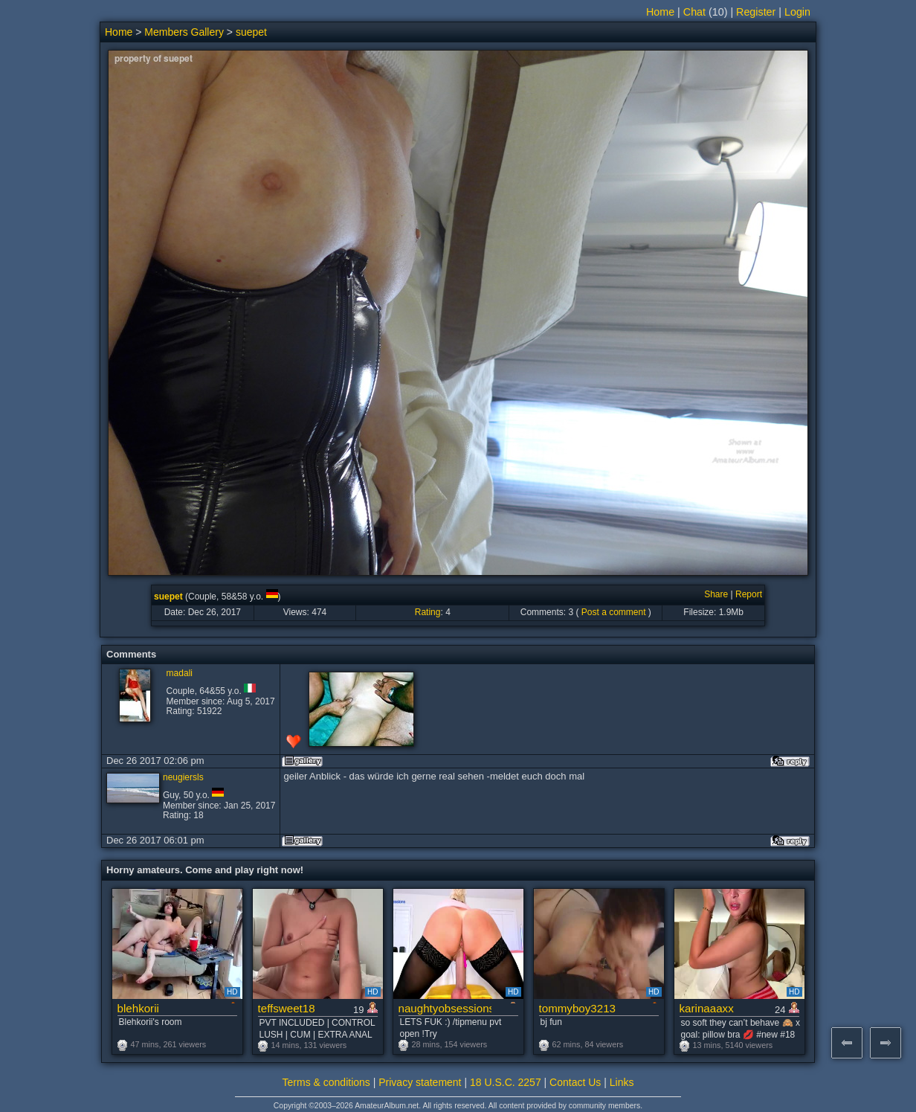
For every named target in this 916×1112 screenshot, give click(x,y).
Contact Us (575, 1082)
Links (622, 1082)
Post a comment (613, 612)
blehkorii (138, 1008)
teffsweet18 (286, 1008)
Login (797, 12)
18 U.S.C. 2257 (505, 1082)
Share (716, 594)
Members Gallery (184, 32)
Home (660, 12)
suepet (251, 32)
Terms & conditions (326, 1082)
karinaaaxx (707, 1008)
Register (755, 12)
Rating (428, 612)
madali (180, 673)
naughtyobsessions (445, 1008)
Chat (694, 12)
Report (748, 594)
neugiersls (183, 777)
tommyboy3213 (577, 1008)
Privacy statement (419, 1082)
